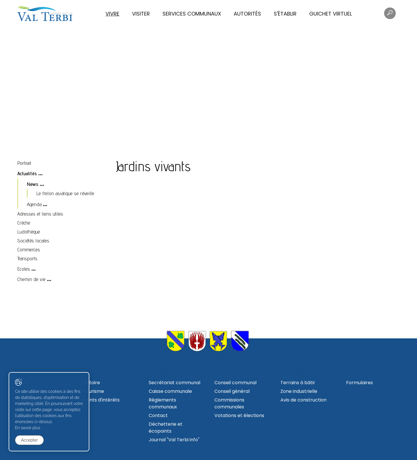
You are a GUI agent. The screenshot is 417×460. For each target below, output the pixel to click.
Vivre (112, 13)
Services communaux (192, 13)
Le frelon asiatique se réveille (65, 193)
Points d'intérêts (101, 400)
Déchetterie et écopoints (165, 427)
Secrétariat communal (174, 382)
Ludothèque (28, 232)
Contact (158, 415)
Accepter (29, 440)
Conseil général (232, 391)
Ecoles (23, 269)
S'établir (285, 13)
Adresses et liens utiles (40, 214)
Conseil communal (235, 382)
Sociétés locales (33, 240)
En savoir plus (27, 427)
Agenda (34, 204)
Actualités (27, 173)
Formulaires (359, 382)
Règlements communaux (163, 403)
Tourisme (93, 391)
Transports (27, 258)
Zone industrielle (298, 391)
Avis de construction (303, 400)
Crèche (23, 223)
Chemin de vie (31, 279)
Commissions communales (229, 403)
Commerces (28, 249)
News (32, 184)
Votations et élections (239, 415)
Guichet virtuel (330, 13)
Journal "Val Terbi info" (174, 439)
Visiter (141, 13)
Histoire (91, 382)
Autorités (247, 13)
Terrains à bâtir (297, 382)
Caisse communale (170, 391)
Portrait (24, 163)
